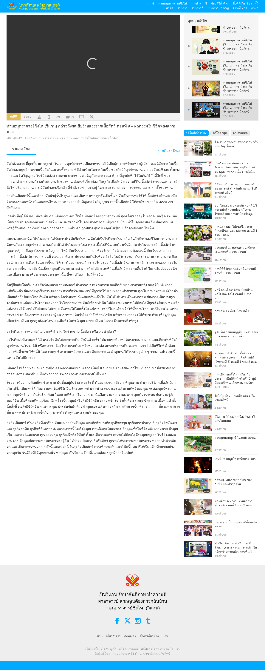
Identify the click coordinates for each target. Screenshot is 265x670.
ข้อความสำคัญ (219, 8)
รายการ (182, 8)
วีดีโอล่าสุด (220, 133)
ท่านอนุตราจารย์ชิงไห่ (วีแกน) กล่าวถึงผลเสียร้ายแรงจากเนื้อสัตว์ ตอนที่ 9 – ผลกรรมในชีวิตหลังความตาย (237, 108)
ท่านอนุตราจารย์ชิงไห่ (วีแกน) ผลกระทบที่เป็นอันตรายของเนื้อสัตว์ (76, 138)
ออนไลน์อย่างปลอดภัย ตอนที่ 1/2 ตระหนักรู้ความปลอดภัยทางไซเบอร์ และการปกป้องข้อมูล (236, 209)
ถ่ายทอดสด (240, 133)
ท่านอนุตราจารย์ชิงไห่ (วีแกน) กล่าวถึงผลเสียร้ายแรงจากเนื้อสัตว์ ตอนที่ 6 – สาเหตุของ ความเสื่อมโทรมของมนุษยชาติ (237, 45)
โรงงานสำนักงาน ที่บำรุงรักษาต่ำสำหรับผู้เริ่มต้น (236, 144)
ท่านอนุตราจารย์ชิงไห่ (172, 3)
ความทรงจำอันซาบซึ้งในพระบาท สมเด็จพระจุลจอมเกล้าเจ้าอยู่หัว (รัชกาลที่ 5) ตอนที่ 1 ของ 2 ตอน (236, 357)
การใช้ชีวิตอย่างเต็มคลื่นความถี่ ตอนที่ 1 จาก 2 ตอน (235, 271)
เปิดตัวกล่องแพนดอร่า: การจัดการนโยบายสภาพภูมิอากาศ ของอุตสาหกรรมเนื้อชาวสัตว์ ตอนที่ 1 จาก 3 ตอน (235, 168)
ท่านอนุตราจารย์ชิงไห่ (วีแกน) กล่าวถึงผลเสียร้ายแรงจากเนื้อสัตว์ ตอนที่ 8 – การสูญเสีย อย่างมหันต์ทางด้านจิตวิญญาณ (237, 87)
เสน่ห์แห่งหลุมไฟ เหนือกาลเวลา (235, 458)
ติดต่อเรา (130, 636)
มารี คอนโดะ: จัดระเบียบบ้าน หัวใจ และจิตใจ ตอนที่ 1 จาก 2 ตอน (234, 294)
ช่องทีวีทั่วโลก (220, 3)
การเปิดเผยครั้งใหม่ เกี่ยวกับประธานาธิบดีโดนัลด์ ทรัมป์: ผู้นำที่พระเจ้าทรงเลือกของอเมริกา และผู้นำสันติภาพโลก (236, 379)
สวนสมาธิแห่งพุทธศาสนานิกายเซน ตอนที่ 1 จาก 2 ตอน (235, 249)
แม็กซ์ (150, 3)
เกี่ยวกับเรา (113, 636)
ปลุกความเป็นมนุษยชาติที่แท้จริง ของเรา (236, 524)
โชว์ (27, 138)
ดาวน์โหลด (240, 8)
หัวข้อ (169, 8)
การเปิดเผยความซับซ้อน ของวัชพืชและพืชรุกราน (233, 482)
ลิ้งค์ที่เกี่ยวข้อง (242, 3)
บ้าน (100, 636)
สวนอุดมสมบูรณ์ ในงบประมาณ (235, 437)
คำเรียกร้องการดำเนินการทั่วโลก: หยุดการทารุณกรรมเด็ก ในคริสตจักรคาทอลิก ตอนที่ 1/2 (236, 547)
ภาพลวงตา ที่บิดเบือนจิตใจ (232, 311)
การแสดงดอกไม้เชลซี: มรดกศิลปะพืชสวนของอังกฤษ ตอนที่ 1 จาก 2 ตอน (236, 231)
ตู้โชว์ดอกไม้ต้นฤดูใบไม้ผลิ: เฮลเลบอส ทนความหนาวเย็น (236, 334)
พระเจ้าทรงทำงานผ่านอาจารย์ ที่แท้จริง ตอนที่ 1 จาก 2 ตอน (234, 503)
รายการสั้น (198, 8)
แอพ (165, 636)
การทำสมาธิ (199, 3)
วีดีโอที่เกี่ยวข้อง (196, 133)
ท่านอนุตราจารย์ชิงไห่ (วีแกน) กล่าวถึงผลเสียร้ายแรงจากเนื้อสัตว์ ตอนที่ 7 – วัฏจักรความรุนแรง (238, 66)
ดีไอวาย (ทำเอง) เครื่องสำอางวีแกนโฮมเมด (235, 418)
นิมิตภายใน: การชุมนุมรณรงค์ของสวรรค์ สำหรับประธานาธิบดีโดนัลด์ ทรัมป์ (236, 188)
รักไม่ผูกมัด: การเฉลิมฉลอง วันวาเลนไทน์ (235, 397)
